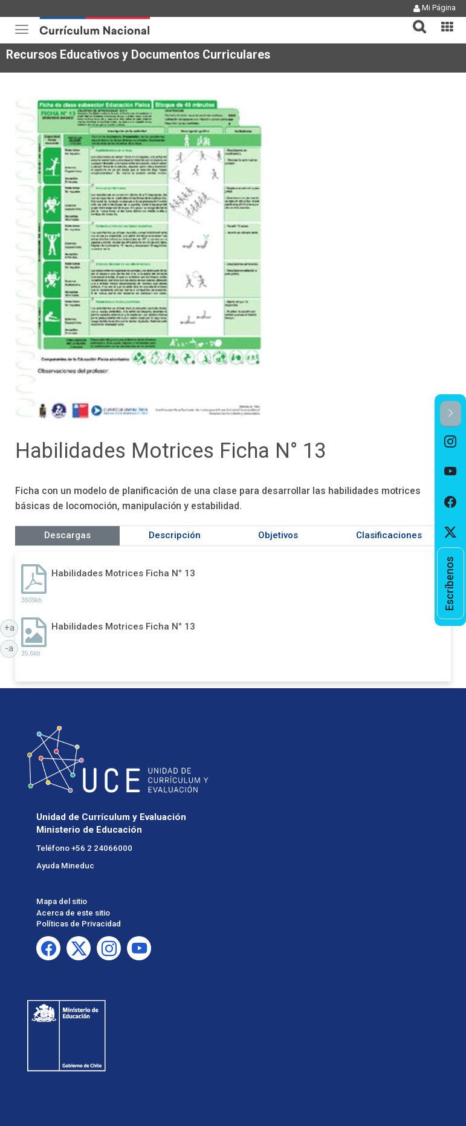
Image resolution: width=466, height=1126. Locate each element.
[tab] (415, 19)
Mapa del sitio (61, 901)
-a (11, 648)
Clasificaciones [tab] (389, 535)
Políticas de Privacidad (78, 923)
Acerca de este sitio (73, 912)
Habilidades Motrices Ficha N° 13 (123, 573)
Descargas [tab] (67, 535)
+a (11, 627)
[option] (450, 442)
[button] (415, 19)
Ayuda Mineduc (65, 865)
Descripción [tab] (175, 535)
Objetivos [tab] (278, 535)
